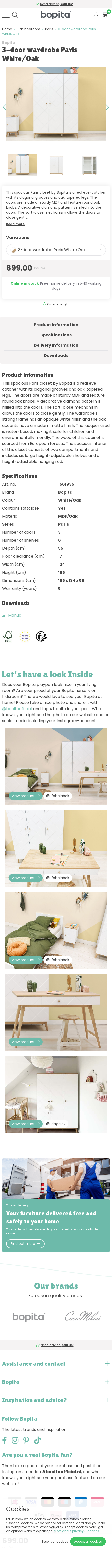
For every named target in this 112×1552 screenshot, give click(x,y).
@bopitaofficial (17, 709)
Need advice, (57, 4)
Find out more (25, 1243)
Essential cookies (55, 1541)
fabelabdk (57, 795)
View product (26, 795)
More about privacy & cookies (76, 1531)
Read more (15, 224)
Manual (12, 615)
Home (7, 29)
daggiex (55, 1123)
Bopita (8, 42)
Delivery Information (56, 345)
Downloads (56, 355)
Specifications (56, 335)
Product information (56, 325)
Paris (49, 29)
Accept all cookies (88, 1541)
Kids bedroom (28, 29)
